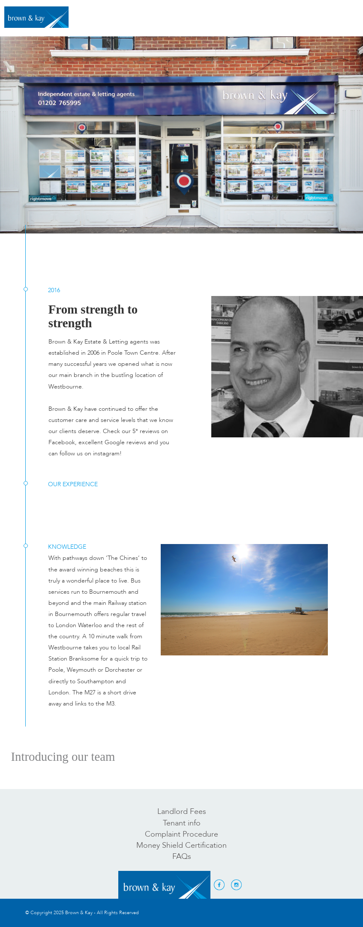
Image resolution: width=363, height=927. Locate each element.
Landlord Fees (181, 811)
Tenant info (182, 823)
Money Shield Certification (181, 845)
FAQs (181, 856)
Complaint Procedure (181, 834)
